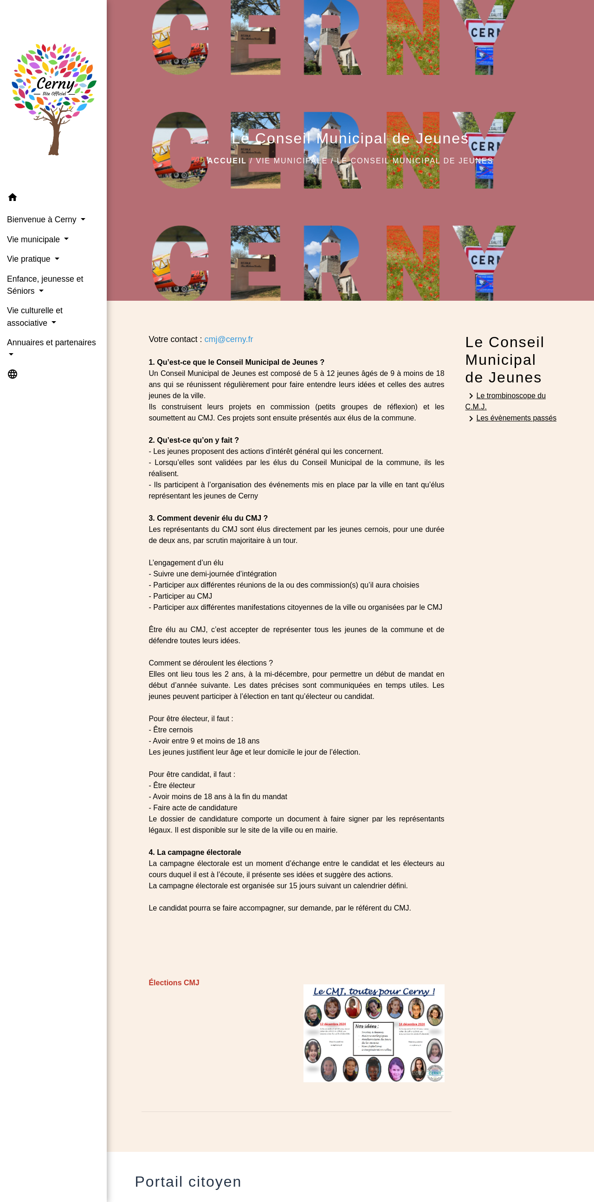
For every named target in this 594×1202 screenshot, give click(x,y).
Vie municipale (292, 161)
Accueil (227, 161)
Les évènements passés (511, 418)
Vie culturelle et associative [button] (35, 316)
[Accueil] (53, 94)
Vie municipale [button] (34, 239)
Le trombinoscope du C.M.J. (505, 400)
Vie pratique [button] (29, 259)
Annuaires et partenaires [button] (51, 342)
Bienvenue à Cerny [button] (43, 219)
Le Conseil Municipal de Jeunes (415, 161)
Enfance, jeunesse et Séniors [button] (45, 285)
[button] (53, 199)
